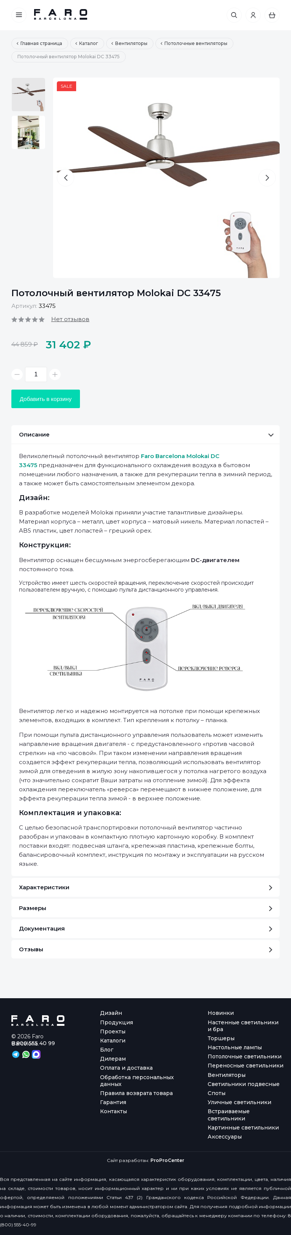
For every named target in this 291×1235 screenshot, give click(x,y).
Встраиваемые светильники (229, 1115)
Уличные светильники (239, 1102)
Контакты (113, 1111)
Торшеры (221, 1038)
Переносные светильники (245, 1065)
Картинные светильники (243, 1127)
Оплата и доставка (126, 1067)
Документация (145, 928)
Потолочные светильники (245, 1056)
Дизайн (111, 1013)
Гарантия (113, 1102)
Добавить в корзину (46, 399)
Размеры (145, 908)
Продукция (116, 1022)
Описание (146, 434)
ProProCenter (167, 1160)
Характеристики (145, 887)
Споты (216, 1093)
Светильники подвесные (244, 1084)
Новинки (221, 1013)
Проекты (112, 1031)
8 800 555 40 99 (33, 1043)
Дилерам (113, 1058)
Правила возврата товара (136, 1093)
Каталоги (112, 1040)
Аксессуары (225, 1136)
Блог (106, 1049)
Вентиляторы (227, 1075)
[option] (28, 95)
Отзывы (145, 949)
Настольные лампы (235, 1047)
